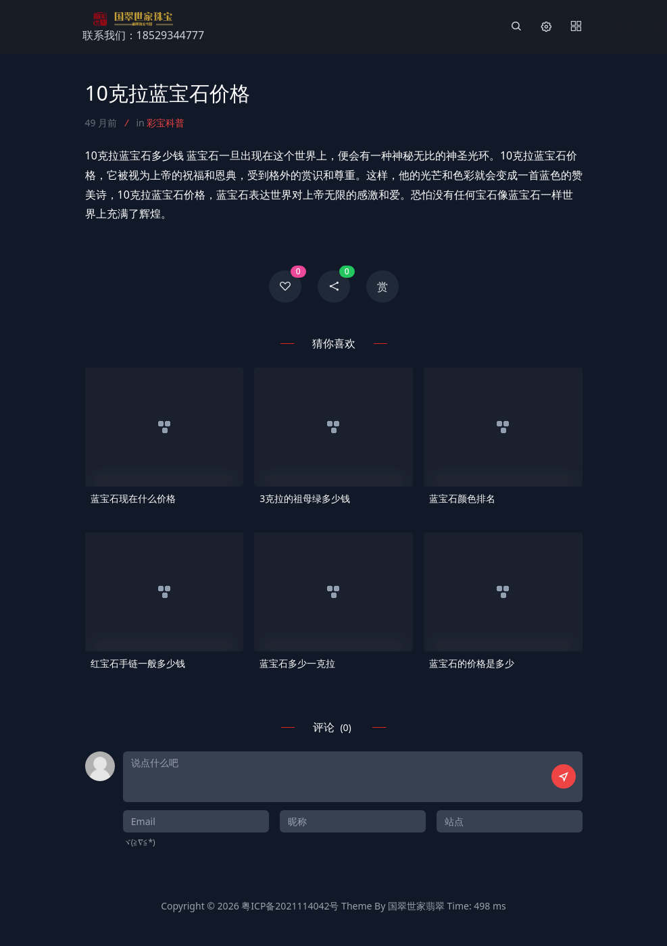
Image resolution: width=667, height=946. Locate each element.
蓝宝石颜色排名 (462, 498)
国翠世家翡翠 (416, 905)
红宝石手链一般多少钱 (138, 663)
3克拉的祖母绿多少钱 (305, 498)
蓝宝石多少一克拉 (297, 663)
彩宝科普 (165, 122)
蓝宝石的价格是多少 (471, 663)
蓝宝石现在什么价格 (133, 498)
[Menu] (575, 27)
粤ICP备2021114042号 (290, 905)
